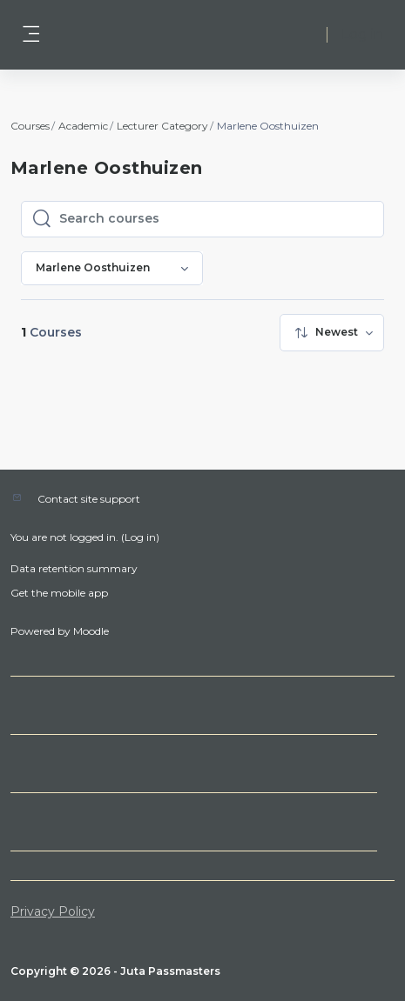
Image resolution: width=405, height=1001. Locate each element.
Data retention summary (74, 568)
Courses (30, 125)
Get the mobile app (59, 592)
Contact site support (88, 498)
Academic (83, 125)
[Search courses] (216, 219)
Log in (362, 34)
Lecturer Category (162, 125)
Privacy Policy (52, 911)
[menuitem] (332, 332)
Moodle (91, 630)
